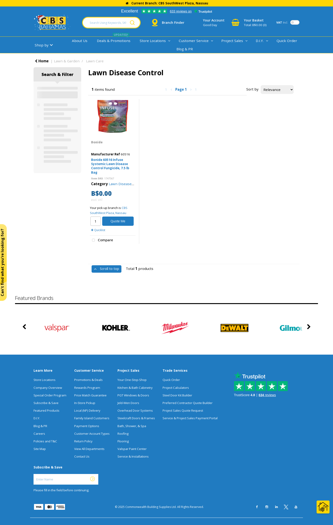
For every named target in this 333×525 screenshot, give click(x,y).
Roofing (123, 433)
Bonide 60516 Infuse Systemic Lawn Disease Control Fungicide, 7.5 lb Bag (110, 166)
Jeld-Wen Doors (128, 403)
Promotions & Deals (88, 380)
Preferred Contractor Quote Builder (188, 403)
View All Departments (89, 449)
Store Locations (153, 40)
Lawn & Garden (67, 61)
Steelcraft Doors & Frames (136, 418)
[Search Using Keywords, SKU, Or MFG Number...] (111, 22)
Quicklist (98, 230)
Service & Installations (133, 456)
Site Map (40, 449)
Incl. (282, 22)
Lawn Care (95, 61)
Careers (39, 433)
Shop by (42, 45)
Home (42, 61)
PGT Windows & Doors (133, 395)
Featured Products (46, 410)
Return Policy (83, 441)
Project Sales (232, 40)
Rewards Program (87, 388)
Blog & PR (184, 49)
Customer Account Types (92, 433)
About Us (79, 40)
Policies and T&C (45, 441)
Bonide (97, 142)
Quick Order (287, 40)
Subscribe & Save (46, 403)
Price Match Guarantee (90, 395)
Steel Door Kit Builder (177, 395)
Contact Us (81, 456)
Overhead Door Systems (135, 410)
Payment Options (86, 426)
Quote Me (118, 221)
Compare (101, 240)
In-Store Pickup (84, 403)
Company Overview (48, 388)
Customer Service (194, 40)
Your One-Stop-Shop (132, 380)
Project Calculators (176, 388)
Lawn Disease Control (127, 183)
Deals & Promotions (113, 40)
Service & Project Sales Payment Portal (190, 418)
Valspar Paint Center (132, 449)
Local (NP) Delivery (87, 410)
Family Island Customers (91, 418)
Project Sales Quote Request (183, 410)
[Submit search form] (132, 22)
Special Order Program (50, 395)
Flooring (123, 441)
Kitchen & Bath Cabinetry (135, 388)
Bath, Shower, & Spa (131, 426)
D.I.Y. (260, 40)
